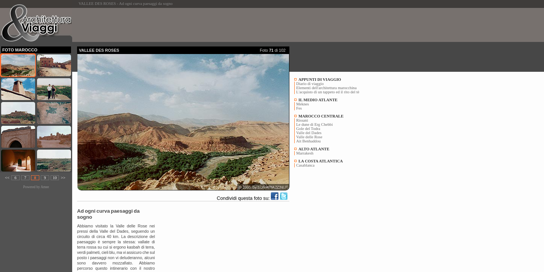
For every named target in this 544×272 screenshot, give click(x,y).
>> (63, 178)
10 (55, 178)
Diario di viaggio (310, 84)
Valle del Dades (308, 133)
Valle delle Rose (309, 137)
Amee (44, 187)
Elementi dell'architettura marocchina (326, 88)
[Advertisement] (214, 25)
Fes (299, 108)
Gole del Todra (308, 129)
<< (7, 178)
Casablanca (305, 165)
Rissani (302, 120)
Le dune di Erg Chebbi (314, 124)
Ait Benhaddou (308, 141)
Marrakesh (305, 153)
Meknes (302, 104)
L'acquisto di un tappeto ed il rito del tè (327, 92)
